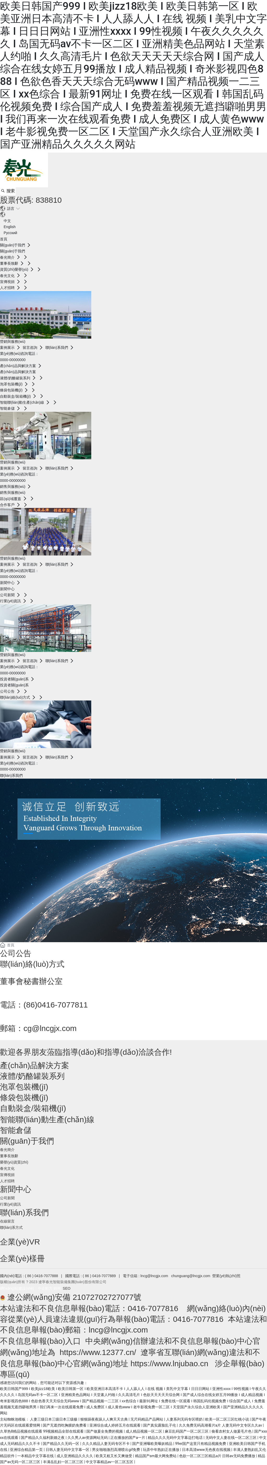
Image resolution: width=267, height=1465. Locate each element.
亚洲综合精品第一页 (27, 1449)
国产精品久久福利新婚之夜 (43, 1437)
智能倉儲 (15, 1130)
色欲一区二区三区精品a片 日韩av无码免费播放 (217, 1456)
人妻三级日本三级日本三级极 (54, 1419)
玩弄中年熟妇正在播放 (161, 1449)
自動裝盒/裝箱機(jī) (33, 1108)
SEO (67, 1288)
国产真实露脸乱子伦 (160, 1425)
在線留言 (7, 1221)
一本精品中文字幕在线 (35, 1456)
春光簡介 (7, 1150)
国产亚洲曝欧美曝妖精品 (152, 1443)
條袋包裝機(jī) (24, 1097)
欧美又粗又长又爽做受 (114, 1456)
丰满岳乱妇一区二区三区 (63, 1462)
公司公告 (15, 953)
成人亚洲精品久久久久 (75, 1456)
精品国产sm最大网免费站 (156, 1456)
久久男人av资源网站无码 (88, 1437)
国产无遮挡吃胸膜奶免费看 (65, 1425)
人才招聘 (7, 1181)
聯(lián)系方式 (11, 1227)
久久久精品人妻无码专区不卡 (106, 1443)
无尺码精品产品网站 (147, 1419)
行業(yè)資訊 (10, 1204)
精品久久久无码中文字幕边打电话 (175, 1437)
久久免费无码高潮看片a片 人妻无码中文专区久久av (221, 1425)
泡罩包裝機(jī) (24, 1086)
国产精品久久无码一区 (61, 1443)
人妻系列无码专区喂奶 (184, 1419)
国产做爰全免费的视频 (105, 1431)
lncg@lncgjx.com (154, 1276)
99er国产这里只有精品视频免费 (201, 1443)
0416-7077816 (153, 1308)
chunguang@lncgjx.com (190, 1276)
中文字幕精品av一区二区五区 (110, 1462)
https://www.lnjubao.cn (169, 1363)
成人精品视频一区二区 (144, 1431)
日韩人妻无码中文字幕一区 (68, 1449)
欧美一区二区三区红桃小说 (227, 1419)
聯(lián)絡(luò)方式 (32, 964)
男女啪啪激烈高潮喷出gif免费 (116, 1449)
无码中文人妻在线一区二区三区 (231, 1437)
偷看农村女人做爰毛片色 (231, 1431)
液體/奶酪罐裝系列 (32, 1076)
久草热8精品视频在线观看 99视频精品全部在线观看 (42, 1431)
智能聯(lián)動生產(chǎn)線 (47, 1119)
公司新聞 (7, 1198)
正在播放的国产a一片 (128, 1437)
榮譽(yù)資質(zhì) (14, 1162)
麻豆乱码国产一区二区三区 (187, 1431)
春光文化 (7, 1168)
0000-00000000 (13, 360)
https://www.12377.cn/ (98, 1352)
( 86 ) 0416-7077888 (42, 1276)
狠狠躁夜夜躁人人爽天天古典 (104, 1419)
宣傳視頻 (7, 1175)
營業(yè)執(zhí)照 (226, 1276)
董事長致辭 (9, 1156)
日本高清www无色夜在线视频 (206, 1449)
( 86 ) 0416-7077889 (99, 1276)
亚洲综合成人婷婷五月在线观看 (115, 1425)
